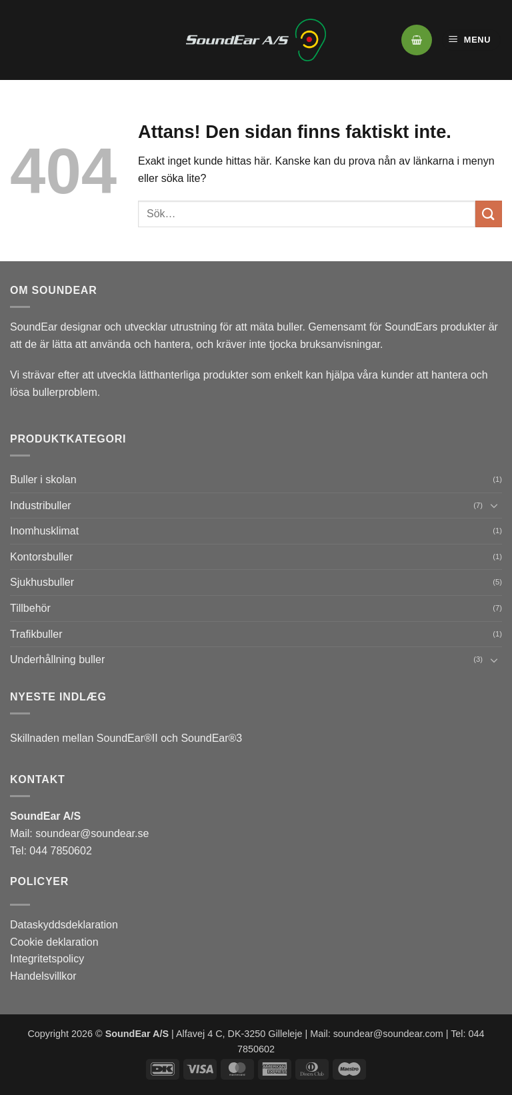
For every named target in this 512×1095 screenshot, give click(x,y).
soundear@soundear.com (388, 1033)
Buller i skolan (43, 479)
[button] (416, 40)
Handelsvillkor (43, 976)
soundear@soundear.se (92, 833)
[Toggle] (494, 505)
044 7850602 (59, 850)
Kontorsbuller (41, 556)
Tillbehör (30, 608)
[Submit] (488, 214)
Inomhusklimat (44, 531)
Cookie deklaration (54, 942)
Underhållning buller (57, 659)
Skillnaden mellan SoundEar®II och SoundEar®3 (126, 738)
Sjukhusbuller (42, 582)
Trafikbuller (36, 634)
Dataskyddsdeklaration (64, 924)
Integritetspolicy (47, 958)
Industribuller (40, 505)
